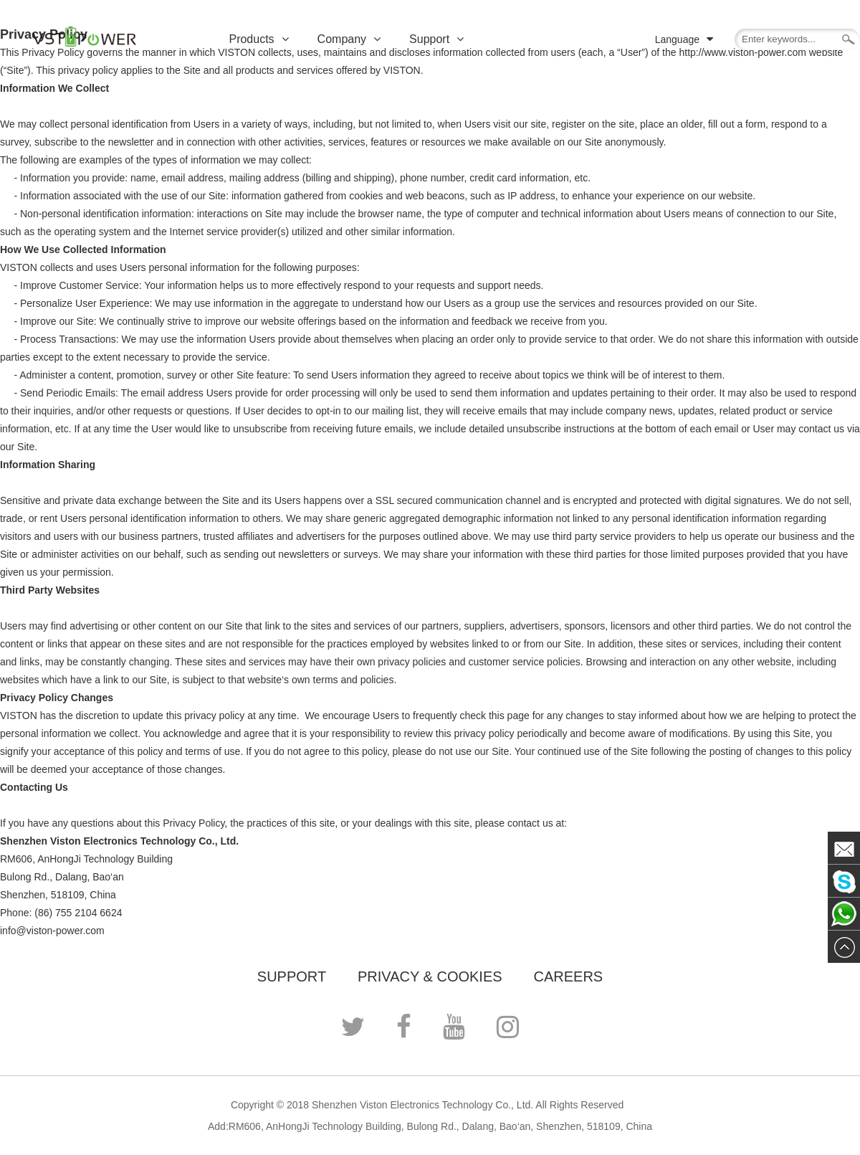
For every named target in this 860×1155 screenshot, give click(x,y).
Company (349, 39)
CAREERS (568, 976)
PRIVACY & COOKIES (430, 976)
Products (258, 39)
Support (436, 39)
